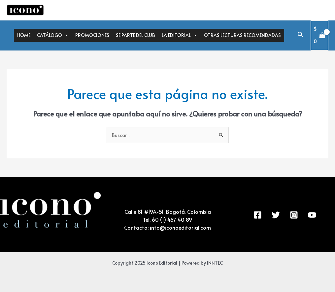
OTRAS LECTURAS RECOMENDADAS (242, 35)
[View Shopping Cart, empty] (319, 35)
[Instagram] (294, 215)
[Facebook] (257, 215)
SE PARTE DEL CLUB (135, 35)
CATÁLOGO (53, 35)
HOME (23, 35)
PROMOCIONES (92, 35)
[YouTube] (312, 215)
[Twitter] (276, 215)
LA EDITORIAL (179, 35)
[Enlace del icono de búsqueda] (300, 35)
